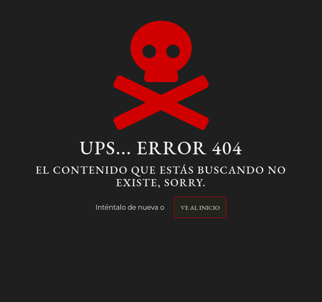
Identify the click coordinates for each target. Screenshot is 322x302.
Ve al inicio (200, 207)
